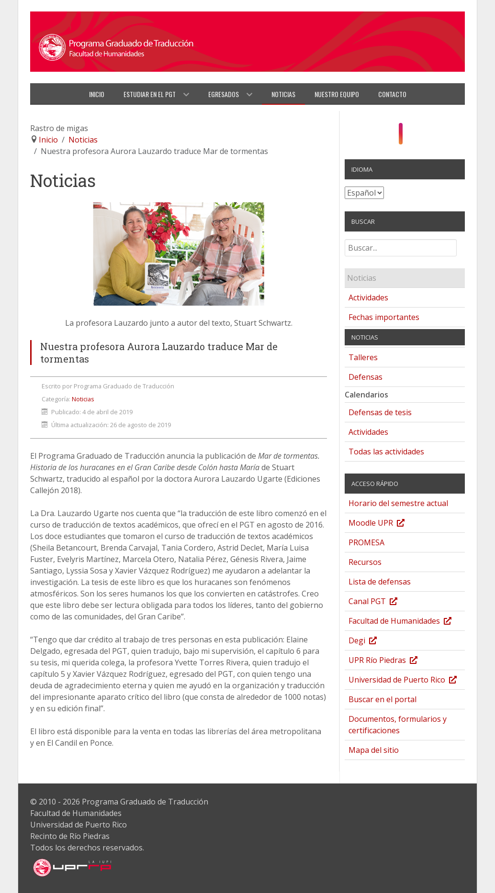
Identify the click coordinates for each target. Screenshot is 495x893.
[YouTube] (410, 136)
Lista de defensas (380, 581)
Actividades (368, 297)
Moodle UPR (386, 524)
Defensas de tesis (380, 412)
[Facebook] (391, 136)
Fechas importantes (384, 317)
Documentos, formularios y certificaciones (398, 725)
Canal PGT (382, 602)
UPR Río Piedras (393, 661)
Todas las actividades (386, 451)
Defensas (365, 377)
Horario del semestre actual (398, 503)
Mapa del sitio (374, 750)
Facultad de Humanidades (407, 622)
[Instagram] (401, 133)
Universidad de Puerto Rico (407, 680)
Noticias (83, 399)
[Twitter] (419, 136)
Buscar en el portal (382, 699)
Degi (372, 641)
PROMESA (366, 542)
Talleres (363, 357)
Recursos (365, 562)
